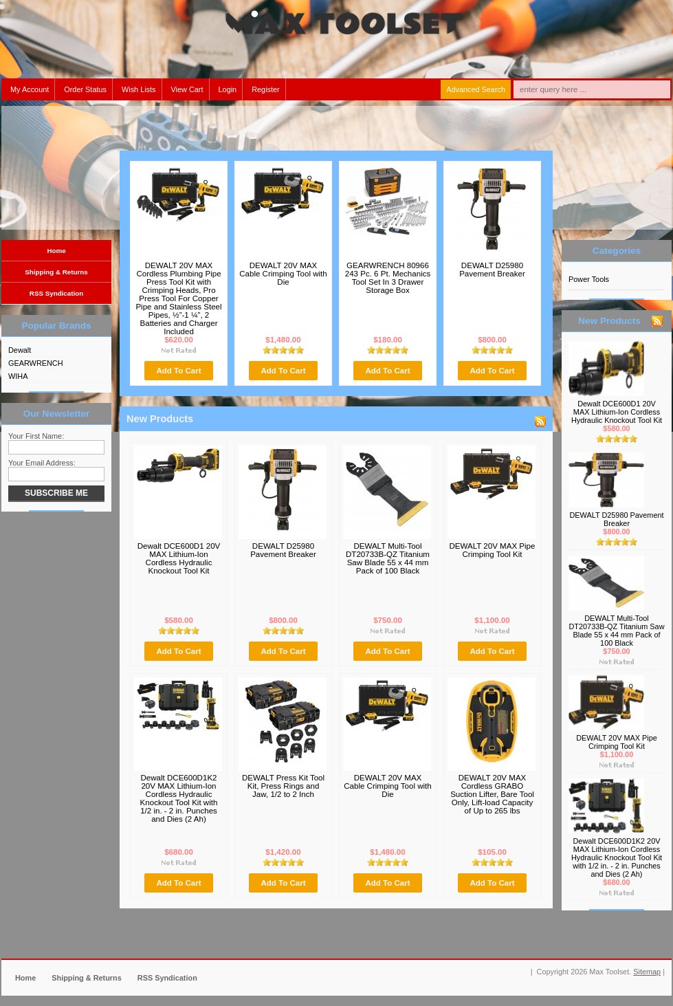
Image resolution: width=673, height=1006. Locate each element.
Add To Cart (178, 371)
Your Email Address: (42, 463)
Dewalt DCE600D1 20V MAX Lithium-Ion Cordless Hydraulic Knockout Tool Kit (179, 558)
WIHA (17, 376)
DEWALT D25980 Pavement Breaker (492, 269)
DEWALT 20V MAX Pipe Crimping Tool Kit (493, 550)
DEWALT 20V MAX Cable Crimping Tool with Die (283, 273)
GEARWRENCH (35, 363)
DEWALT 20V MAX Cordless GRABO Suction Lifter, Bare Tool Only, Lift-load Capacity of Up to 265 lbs (492, 794)
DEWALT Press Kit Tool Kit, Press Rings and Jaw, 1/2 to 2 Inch (283, 786)
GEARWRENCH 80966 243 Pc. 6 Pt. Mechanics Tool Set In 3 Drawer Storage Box (388, 277)
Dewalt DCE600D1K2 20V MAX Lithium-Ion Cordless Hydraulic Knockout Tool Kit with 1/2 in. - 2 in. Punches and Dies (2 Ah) (179, 798)
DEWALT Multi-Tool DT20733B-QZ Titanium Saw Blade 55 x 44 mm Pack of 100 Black (388, 558)
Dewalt (19, 350)
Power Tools (589, 279)
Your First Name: (36, 436)
